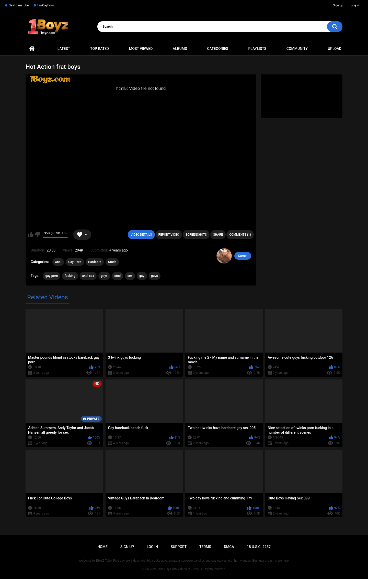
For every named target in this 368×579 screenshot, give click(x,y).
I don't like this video (37, 234)
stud (117, 276)
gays (104, 276)
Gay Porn (74, 262)
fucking (70, 276)
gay (141, 276)
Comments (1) (240, 234)
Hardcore (94, 262)
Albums (180, 49)
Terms (205, 547)
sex (130, 276)
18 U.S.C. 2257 (259, 547)
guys (154, 276)
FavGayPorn (45, 5)
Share (218, 234)
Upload (334, 49)
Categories (217, 49)
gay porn (51, 276)
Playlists (257, 49)
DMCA (229, 547)
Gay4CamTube (19, 5)
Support (179, 547)
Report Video (168, 234)
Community (297, 49)
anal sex (88, 276)
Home (32, 48)
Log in (355, 5)
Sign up (338, 5)
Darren (242, 256)
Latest (63, 49)
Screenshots (196, 234)
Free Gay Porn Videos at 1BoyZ (179, 569)
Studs (112, 262)
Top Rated (99, 49)
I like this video (30, 234)
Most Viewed (141, 49)
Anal (58, 262)
